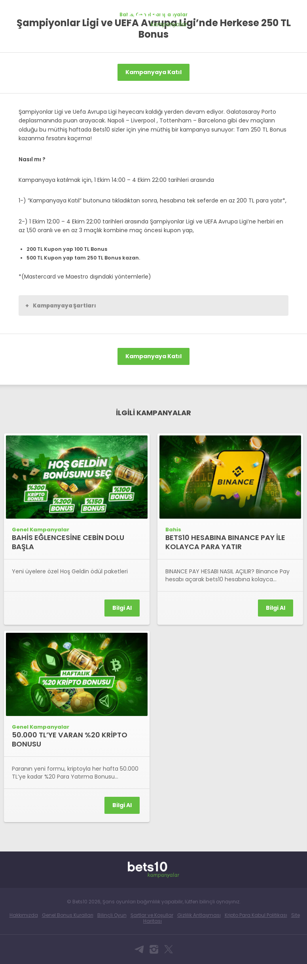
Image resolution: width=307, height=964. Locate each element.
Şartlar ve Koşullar (152, 915)
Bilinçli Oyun (112, 915)
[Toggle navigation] (293, 12)
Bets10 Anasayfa (14, 13)
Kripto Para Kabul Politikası (256, 915)
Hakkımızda (23, 915)
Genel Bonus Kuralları (67, 915)
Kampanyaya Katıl (153, 72)
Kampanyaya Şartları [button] (60, 305)
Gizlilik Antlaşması (199, 915)
